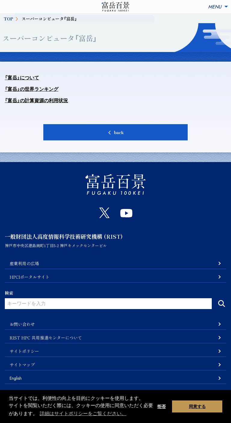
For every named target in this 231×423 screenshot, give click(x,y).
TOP (11, 19)
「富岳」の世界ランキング (31, 89)
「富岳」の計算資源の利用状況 (36, 100)
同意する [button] (197, 406)
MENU (218, 6)
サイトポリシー (24, 351)
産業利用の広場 (24, 263)
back (119, 132)
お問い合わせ (22, 324)
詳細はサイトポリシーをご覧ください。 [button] (83, 413)
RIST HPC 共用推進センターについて (46, 338)
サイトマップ (22, 365)
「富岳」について (22, 77)
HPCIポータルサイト (30, 277)
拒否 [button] (161, 406)
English (16, 378)
